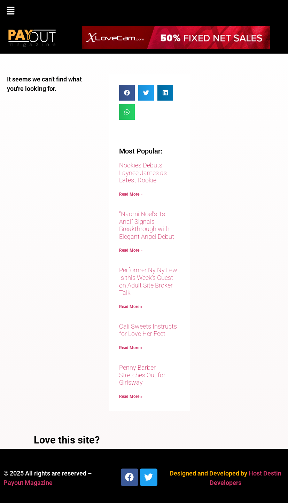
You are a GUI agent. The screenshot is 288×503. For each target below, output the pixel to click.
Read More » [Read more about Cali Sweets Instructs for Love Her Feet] (130, 347)
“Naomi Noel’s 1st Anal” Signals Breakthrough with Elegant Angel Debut (146, 225)
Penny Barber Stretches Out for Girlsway (142, 375)
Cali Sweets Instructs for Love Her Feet (148, 330)
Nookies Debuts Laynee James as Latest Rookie (143, 173)
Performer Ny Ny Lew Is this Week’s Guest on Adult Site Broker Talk (148, 281)
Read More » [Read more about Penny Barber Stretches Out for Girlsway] (130, 396)
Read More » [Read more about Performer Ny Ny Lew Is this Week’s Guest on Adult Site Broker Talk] (130, 306)
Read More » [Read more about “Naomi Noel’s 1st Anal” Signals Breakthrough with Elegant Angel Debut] (130, 250)
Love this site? (67, 440)
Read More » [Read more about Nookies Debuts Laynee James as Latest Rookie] (130, 194)
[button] (144, 11)
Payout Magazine (28, 482)
